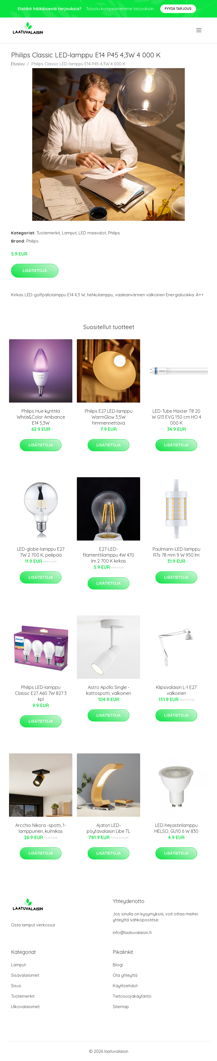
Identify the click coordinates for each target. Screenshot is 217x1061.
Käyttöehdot (125, 985)
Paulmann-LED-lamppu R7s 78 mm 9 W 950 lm (176, 552)
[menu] (199, 30)
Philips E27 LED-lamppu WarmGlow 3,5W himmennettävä (109, 417)
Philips (114, 232)
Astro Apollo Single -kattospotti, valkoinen (108, 690)
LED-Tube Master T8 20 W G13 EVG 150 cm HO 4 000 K (176, 417)
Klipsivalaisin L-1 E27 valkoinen (176, 690)
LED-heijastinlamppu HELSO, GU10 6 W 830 (176, 828)
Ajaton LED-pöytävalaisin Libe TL (108, 828)
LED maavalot (92, 232)
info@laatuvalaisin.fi (132, 932)
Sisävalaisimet (25, 975)
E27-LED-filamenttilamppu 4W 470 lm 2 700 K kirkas (108, 555)
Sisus (16, 985)
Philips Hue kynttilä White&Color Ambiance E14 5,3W (41, 417)
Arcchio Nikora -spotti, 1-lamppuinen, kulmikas (40, 828)
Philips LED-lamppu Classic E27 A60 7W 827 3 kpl (41, 693)
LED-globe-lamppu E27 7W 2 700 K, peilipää (40, 552)
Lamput (69, 232)
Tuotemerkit (48, 232)
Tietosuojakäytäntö (132, 996)
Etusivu (18, 63)
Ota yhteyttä (125, 975)
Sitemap (121, 1006)
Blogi (118, 964)
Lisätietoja (35, 270)
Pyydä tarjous (178, 9)
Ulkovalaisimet (25, 1006)
